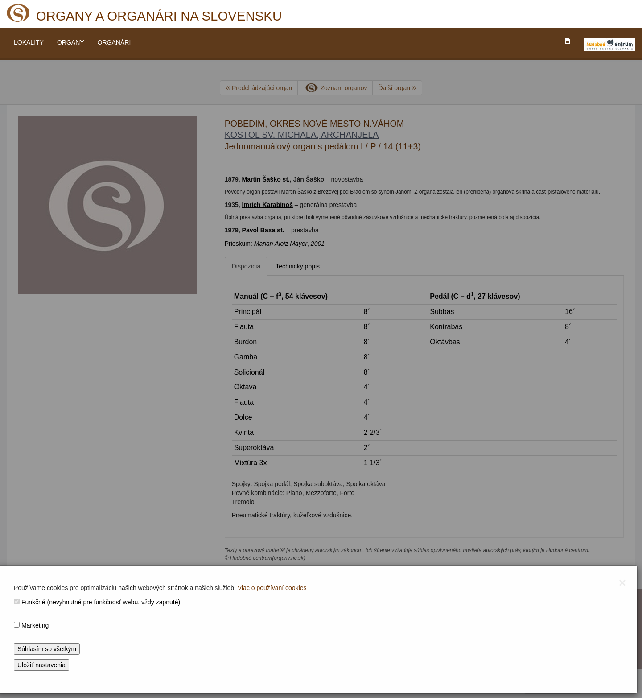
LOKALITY (29, 42)
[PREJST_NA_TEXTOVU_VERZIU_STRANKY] (567, 41)
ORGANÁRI (114, 42)
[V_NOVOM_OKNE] (609, 44)
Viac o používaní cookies (272, 587)
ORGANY (70, 42)
